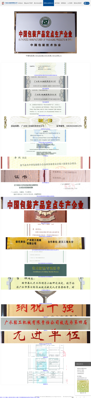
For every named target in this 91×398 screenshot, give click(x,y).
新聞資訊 (63, 3)
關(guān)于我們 (28, 3)
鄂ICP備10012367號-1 (67, 396)
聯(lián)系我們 (77, 3)
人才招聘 (69, 3)
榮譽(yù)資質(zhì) (48, 3)
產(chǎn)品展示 (38, 3)
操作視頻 (57, 3)
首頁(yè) (20, 3)
